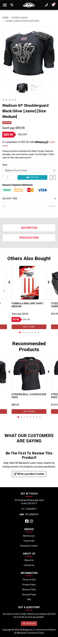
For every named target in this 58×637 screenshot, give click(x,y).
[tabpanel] (29, 297)
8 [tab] (40, 417)
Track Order (29, 541)
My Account (29, 536)
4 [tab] (29, 332)
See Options (29, 411)
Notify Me (32, 177)
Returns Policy (29, 589)
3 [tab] (26, 332)
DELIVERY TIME (29, 198)
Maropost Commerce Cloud (30, 633)
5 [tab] (32, 332)
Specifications (29, 237)
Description (29, 227)
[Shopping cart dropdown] (52, 5)
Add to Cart (29, 327)
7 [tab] (38, 332)
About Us (29, 560)
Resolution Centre (29, 546)
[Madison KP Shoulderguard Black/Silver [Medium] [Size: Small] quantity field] (8, 177)
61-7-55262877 (29, 509)
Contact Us (29, 565)
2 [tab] (23, 332)
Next (49, 282)
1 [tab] (20, 332)
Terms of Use (29, 579)
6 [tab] (35, 332)
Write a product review (29, 473)
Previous (9, 282)
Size (4, 164)
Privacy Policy (29, 584)
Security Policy (29, 594)
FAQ (29, 599)
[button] (53, 177)
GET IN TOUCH (29, 623)
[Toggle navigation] (5, 5)
